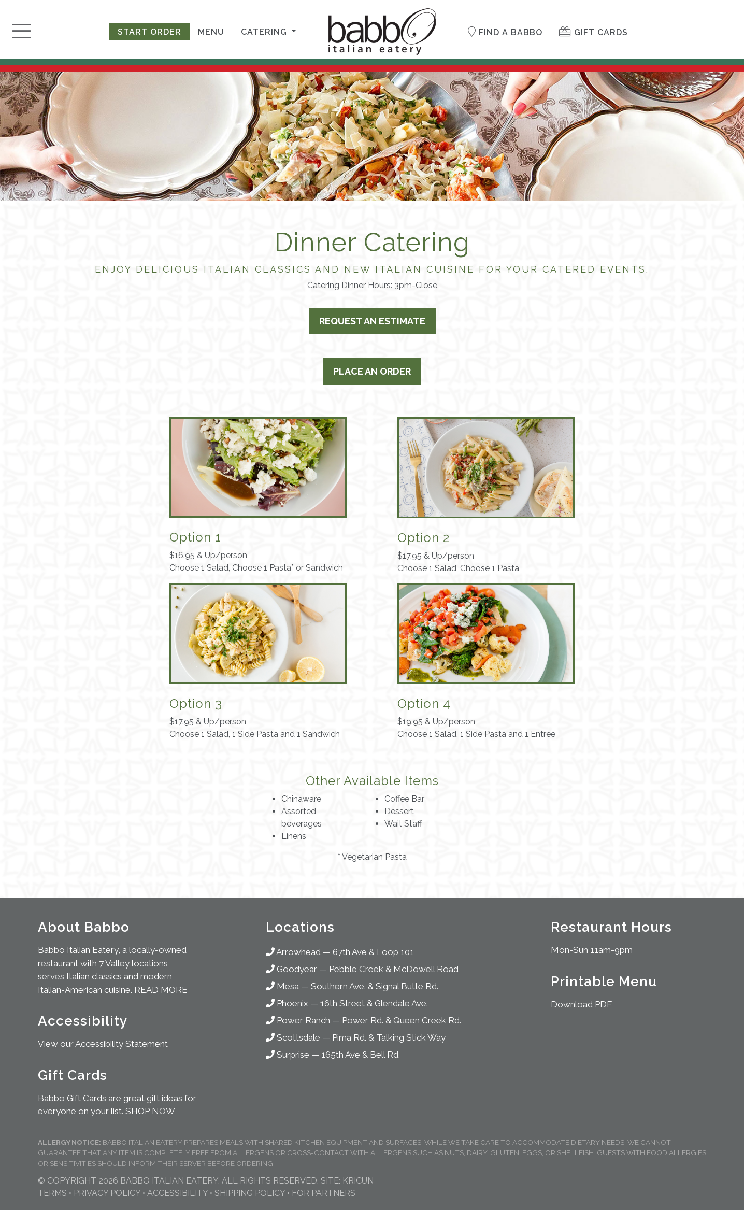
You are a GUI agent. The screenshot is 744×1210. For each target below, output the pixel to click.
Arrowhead (293, 952)
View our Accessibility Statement (103, 1043)
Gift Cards (593, 31)
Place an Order (372, 371)
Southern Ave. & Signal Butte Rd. (374, 986)
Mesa (282, 986)
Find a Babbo (505, 31)
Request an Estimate (372, 321)
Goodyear (291, 969)
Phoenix (287, 1003)
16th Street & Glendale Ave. (374, 1003)
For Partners (323, 1193)
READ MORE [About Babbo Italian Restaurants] (161, 990)
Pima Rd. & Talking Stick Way (389, 1037)
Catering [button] (265, 32)
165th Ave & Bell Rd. (360, 1054)
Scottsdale (293, 1037)
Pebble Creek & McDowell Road (394, 969)
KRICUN (358, 1181)
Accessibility (177, 1193)
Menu (211, 32)
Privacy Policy (107, 1193)
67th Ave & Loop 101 (373, 952)
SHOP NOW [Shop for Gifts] (150, 1111)
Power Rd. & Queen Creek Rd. (401, 1020)
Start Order (149, 32)
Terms (52, 1193)
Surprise (287, 1054)
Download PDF (581, 1004)
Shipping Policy (249, 1193)
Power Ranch (298, 1020)
